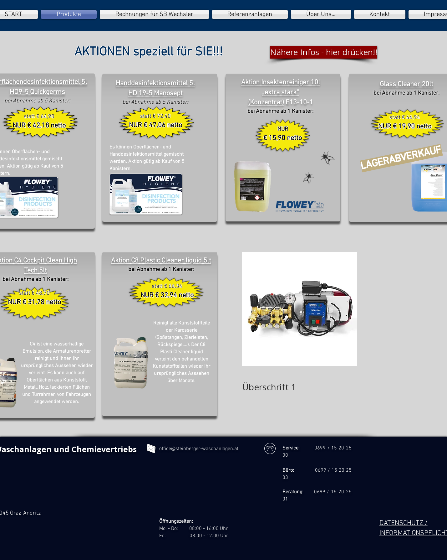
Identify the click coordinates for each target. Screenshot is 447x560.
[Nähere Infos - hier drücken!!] (323, 52)
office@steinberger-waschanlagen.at (198, 449)
